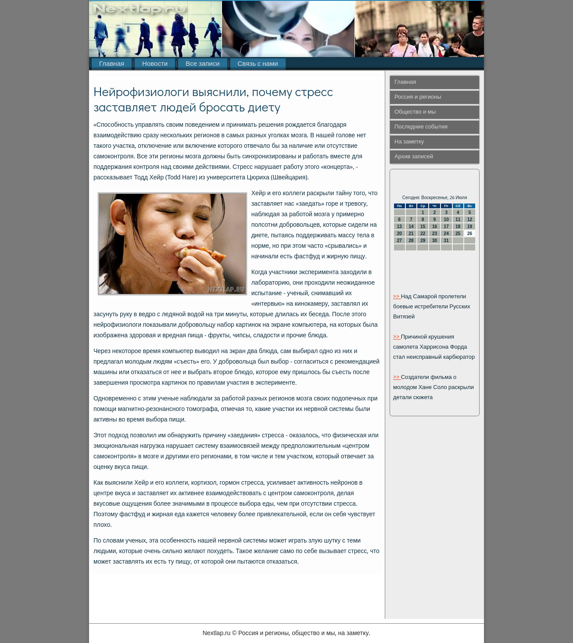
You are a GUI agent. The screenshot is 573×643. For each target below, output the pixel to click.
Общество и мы (415, 112)
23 (434, 233)
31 (446, 240)
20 (399, 233)
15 (422, 226)
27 (399, 240)
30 (434, 240)
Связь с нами (258, 64)
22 (422, 233)
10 (446, 219)
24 (446, 233)
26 (469, 233)
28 (410, 240)
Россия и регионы (417, 97)
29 (422, 240)
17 (446, 226)
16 (434, 226)
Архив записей (413, 157)
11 (457, 219)
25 (457, 233)
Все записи (202, 64)
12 (469, 219)
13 (399, 226)
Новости (155, 64)
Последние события (421, 127)
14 (410, 226)
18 (457, 226)
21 (410, 233)
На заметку (409, 142)
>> (397, 297)
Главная (111, 64)
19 (469, 226)
